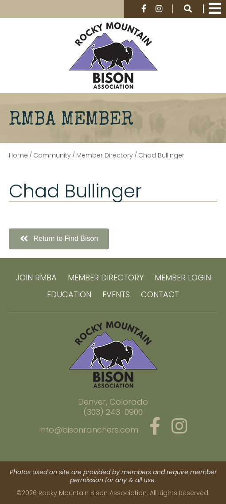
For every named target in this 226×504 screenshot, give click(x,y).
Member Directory (106, 277)
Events (116, 294)
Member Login (183, 277)
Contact (160, 294)
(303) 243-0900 (113, 411)
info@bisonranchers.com (88, 429)
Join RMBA (36, 277)
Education (69, 294)
